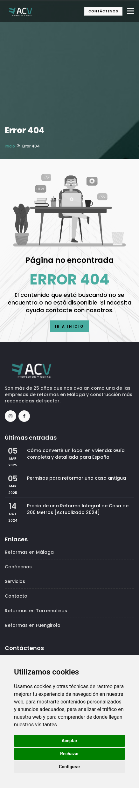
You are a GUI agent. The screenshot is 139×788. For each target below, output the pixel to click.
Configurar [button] (69, 766)
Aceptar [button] (70, 740)
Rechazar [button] (69, 753)
